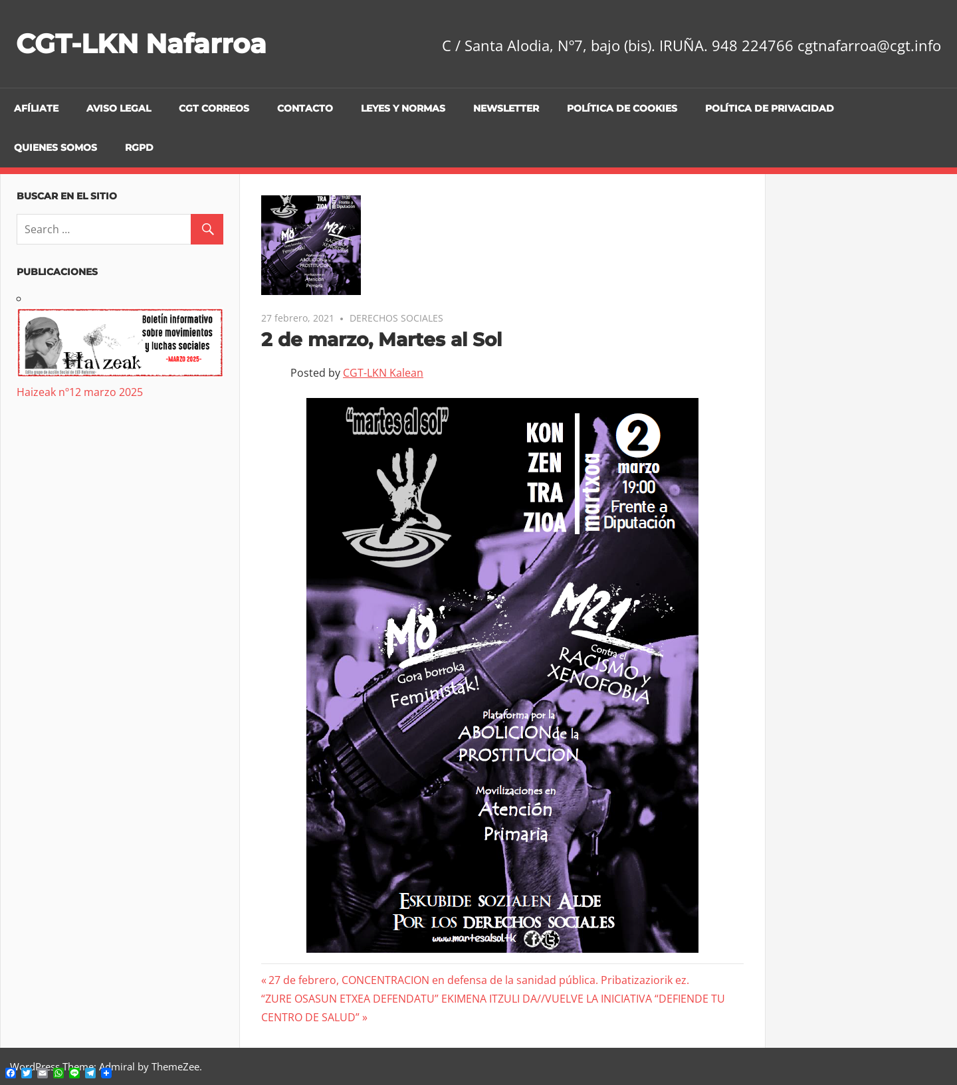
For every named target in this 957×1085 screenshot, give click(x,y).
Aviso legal (118, 108)
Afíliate (36, 108)
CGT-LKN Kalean (383, 372)
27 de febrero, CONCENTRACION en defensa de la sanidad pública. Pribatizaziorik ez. (478, 980)
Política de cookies (622, 108)
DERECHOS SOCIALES (396, 318)
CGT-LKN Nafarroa (141, 43)
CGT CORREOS (214, 108)
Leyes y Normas (403, 108)
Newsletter (506, 108)
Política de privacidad (769, 108)
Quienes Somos (55, 147)
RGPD (139, 147)
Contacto (305, 108)
